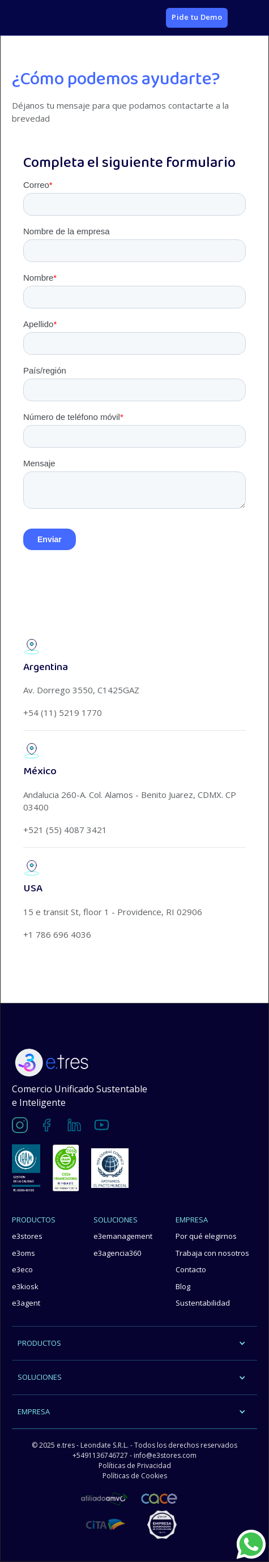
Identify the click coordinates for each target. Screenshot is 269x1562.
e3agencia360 (117, 1253)
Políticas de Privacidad (135, 1465)
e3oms (23, 1253)
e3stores (27, 1236)
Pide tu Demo (197, 17)
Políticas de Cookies (135, 1476)
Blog (183, 1286)
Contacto (191, 1269)
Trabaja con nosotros (212, 1253)
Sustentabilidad (203, 1303)
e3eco (22, 1269)
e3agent (26, 1303)
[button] (245, 18)
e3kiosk (25, 1286)
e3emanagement (122, 1236)
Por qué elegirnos (206, 1236)
